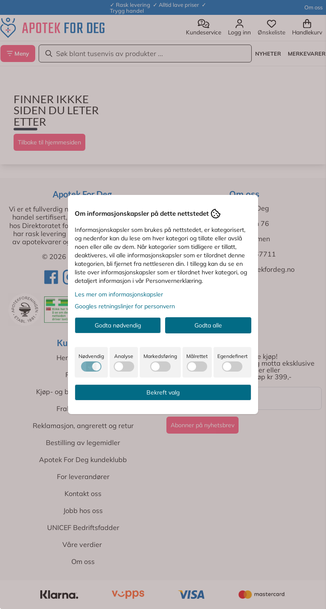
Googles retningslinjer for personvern (125, 306)
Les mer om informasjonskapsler (119, 294)
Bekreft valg (163, 392)
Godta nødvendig (118, 325)
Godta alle (208, 325)
